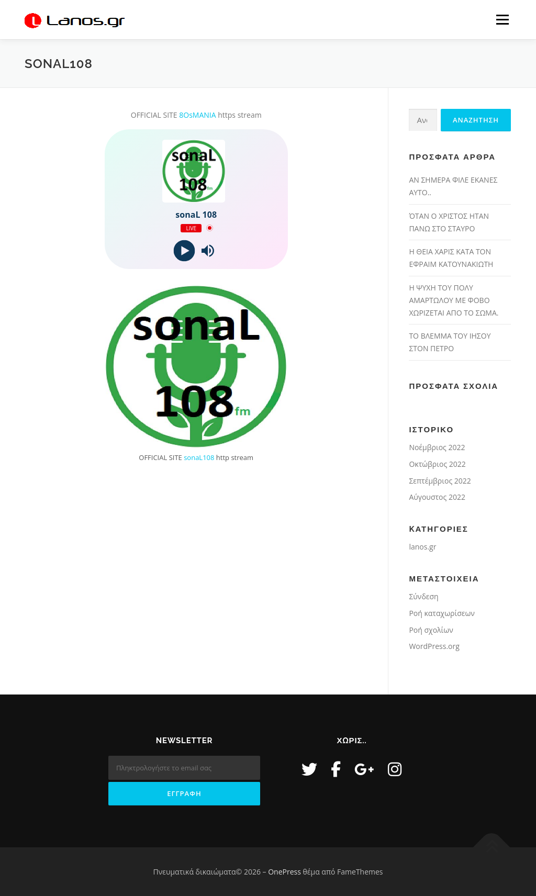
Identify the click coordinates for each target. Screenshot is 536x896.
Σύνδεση (423, 596)
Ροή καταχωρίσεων (441, 613)
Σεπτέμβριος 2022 (440, 481)
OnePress (284, 872)
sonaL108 (199, 457)
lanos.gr (422, 547)
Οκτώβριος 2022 (437, 464)
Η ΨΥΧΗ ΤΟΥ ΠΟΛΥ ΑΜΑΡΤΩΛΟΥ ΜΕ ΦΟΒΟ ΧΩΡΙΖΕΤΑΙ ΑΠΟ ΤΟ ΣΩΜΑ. (453, 300)
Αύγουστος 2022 (437, 497)
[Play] (184, 250)
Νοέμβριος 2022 (437, 447)
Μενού (502, 20)
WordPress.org (434, 646)
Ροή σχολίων (431, 630)
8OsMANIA (197, 115)
